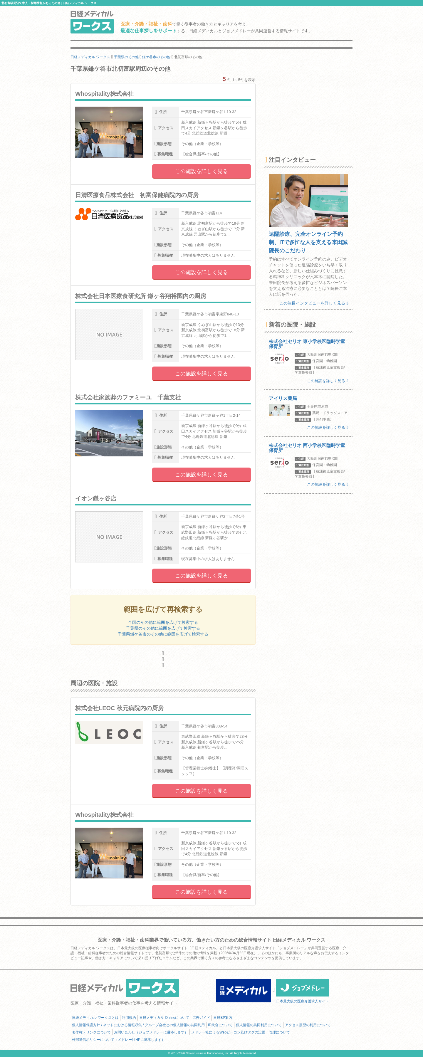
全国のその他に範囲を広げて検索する (163, 622)
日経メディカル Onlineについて (164, 1018)
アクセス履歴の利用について (308, 1025)
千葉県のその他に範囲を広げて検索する (163, 628)
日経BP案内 (222, 1018)
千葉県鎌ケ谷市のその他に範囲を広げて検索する (163, 634)
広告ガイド (201, 1018)
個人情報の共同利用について (259, 1025)
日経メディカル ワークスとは (95, 1018)
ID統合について (220, 1025)
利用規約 (129, 1018)
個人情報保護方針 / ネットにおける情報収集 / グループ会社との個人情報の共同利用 (138, 1025)
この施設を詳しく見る (201, 171)
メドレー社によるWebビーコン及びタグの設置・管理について (240, 1032)
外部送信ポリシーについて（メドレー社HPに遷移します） (118, 1040)
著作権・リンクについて (91, 1032)
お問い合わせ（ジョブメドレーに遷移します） (151, 1032)
